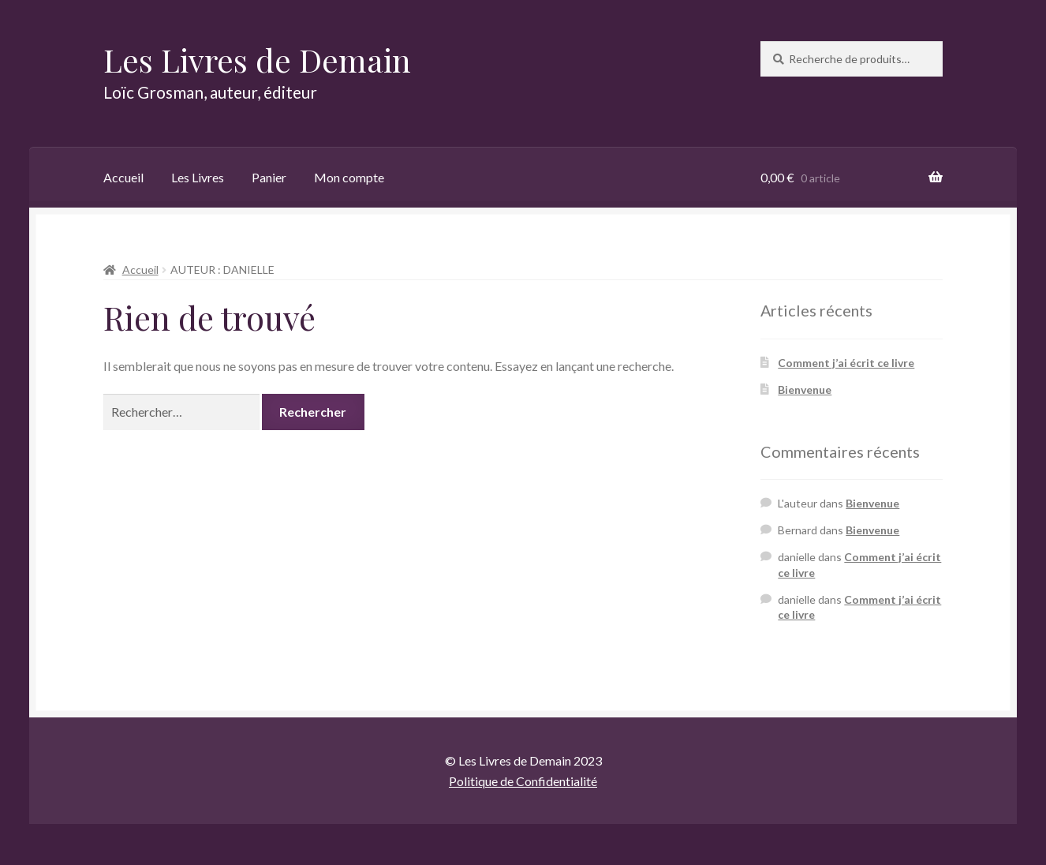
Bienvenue (804, 389)
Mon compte (349, 177)
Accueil (123, 177)
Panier (269, 177)
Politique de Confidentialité (523, 780)
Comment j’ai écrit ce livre (846, 362)
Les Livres (197, 177)
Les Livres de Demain (257, 60)
